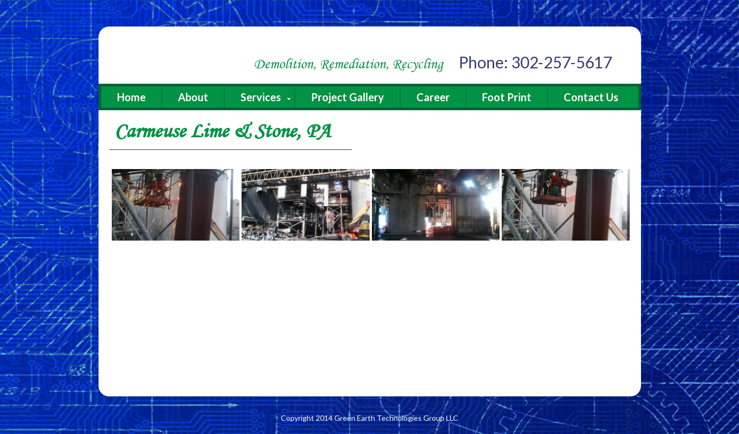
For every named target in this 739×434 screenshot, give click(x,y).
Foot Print (506, 97)
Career (433, 97)
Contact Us (591, 97)
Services (261, 97)
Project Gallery (347, 97)
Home (131, 97)
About (193, 97)
